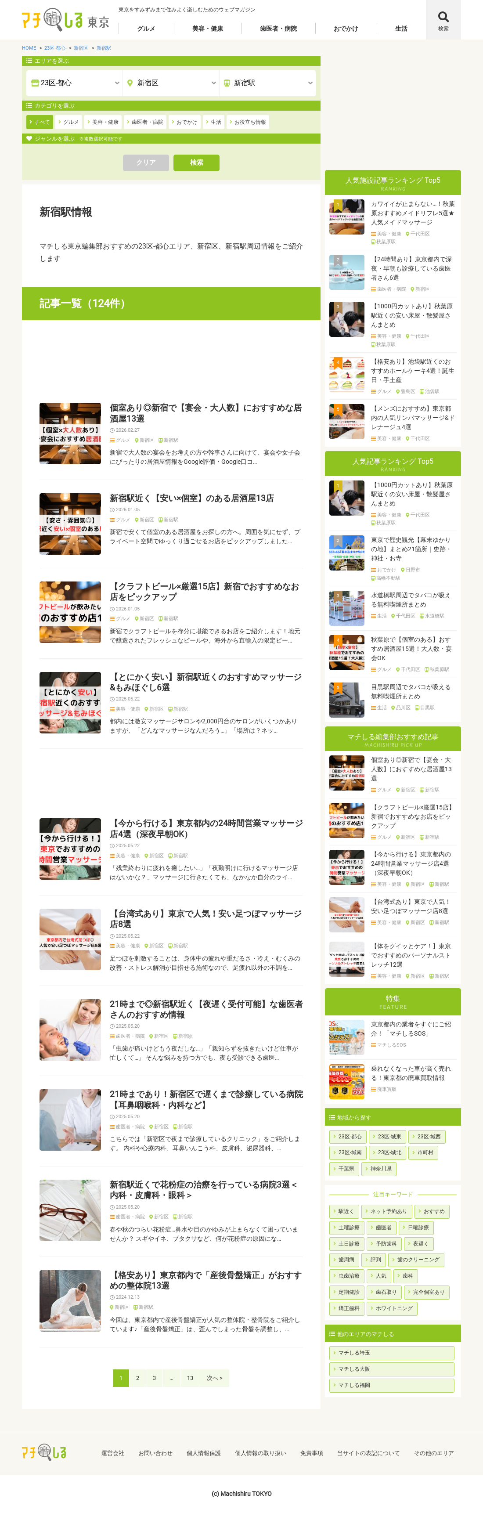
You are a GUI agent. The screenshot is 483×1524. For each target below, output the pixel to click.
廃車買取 (386, 1089)
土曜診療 (349, 1227)
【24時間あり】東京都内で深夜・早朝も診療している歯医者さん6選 (411, 268)
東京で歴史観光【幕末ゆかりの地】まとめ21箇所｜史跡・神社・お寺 (411, 549)
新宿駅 (171, 440)
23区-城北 (389, 1152)
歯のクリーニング (418, 1260)
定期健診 (349, 1292)
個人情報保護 (204, 1453)
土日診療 (349, 1244)
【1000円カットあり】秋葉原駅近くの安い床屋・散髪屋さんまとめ (412, 315)
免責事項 (311, 1453)
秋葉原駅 (386, 242)
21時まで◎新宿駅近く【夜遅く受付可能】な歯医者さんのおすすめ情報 (206, 1010)
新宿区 (147, 440)
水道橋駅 (434, 616)
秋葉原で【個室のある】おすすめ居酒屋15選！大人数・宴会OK (411, 648)
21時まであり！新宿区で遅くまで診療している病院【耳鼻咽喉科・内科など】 (206, 1100)
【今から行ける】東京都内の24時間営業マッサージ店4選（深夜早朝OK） (206, 829)
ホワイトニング (394, 1308)
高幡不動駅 (388, 578)
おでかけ (346, 28)
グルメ (146, 28)
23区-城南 (350, 1152)
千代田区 (420, 234)
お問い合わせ (155, 1453)
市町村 (425, 1152)
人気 (381, 1276)
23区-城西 (429, 1137)
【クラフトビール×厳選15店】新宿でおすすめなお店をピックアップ (204, 592)
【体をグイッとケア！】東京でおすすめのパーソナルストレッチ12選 (411, 955)
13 (190, 1378)
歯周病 (346, 1260)
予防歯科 (386, 1244)
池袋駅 (432, 391)
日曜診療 (418, 1227)
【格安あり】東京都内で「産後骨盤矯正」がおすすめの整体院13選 (206, 1281)
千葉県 (346, 1169)
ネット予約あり (389, 1211)
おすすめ (434, 1211)
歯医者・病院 (278, 28)
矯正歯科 (349, 1308)
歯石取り (386, 1292)
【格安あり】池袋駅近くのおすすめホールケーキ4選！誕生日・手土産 (412, 370)
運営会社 (112, 1453)
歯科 (408, 1276)
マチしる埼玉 (354, 1353)
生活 (401, 28)
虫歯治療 (349, 1276)
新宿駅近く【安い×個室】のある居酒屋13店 (192, 498)
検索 (443, 28)
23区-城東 (389, 1137)
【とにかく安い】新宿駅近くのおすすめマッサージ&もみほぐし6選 (206, 682)
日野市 (413, 570)
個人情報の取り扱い (260, 1453)
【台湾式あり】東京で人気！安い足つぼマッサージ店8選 (206, 919)
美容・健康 (207, 28)
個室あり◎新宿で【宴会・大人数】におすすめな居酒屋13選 (206, 413)
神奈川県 (381, 1169)
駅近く (346, 1211)
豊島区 (408, 391)
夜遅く (421, 1244)
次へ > (215, 1378)
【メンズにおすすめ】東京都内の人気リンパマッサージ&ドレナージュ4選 (413, 417)
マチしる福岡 (354, 1385)
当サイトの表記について (368, 1453)
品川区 (403, 708)
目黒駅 (427, 708)
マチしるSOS (391, 1045)
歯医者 (384, 1227)
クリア (146, 162)
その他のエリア (434, 1453)
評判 (376, 1260)
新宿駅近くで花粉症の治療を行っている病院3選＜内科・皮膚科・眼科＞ (204, 1190)
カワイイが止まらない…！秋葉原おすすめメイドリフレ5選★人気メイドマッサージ (413, 213)
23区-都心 (350, 1137)
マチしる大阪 (354, 1369)
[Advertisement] (171, 361)
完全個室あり (429, 1292)
